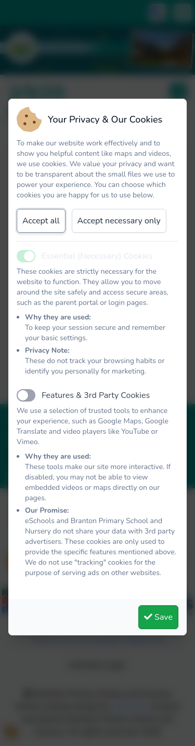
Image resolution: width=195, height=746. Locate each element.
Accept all (41, 221)
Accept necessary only (119, 221)
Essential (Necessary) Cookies (97, 256)
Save (158, 617)
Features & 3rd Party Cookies (96, 395)
